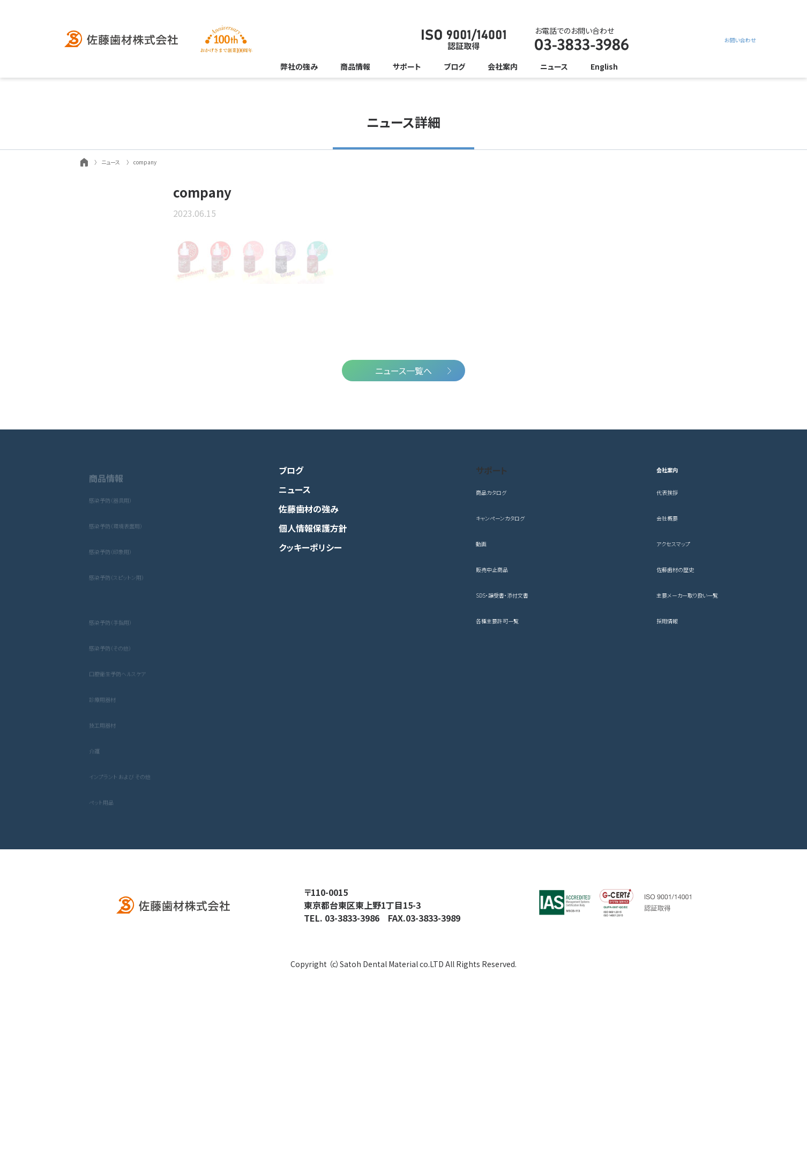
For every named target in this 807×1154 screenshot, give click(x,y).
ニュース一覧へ (403, 543)
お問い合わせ (664, 39)
